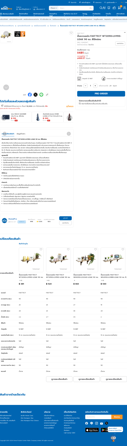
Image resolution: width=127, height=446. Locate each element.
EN (126, 2)
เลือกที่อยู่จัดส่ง (23, 9)
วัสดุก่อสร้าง (107, 19)
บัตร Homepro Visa (27, 418)
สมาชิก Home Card (27, 416)
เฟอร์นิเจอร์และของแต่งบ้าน (31, 19)
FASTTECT (80, 33)
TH (122, 2)
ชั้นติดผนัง (53, 26)
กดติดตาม (22, 222)
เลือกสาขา (39, 9)
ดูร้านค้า (65, 218)
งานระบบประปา (76, 19)
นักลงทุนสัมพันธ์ (69, 421)
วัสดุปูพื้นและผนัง (98, 19)
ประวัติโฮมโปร (68, 416)
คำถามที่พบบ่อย (4, 418)
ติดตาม (117, 417)
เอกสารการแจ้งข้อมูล (50, 423)
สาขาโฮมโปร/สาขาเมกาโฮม (72, 418)
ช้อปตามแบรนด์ (38, 14)
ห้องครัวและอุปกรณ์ (86, 19)
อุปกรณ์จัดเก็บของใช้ (24, 26)
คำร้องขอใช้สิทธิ (49, 428)
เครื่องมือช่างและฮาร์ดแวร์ (119, 19)
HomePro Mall (53, 15)
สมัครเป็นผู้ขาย (84, 2)
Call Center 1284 (69, 433)
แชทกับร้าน (65, 223)
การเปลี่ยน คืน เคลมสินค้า (7, 421)
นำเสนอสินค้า (68, 428)
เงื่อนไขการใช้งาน (49, 416)
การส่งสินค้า (47, 418)
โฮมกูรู (85, 14)
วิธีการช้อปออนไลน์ (5, 416)
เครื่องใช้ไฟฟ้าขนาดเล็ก (15, 19)
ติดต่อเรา (66, 430)
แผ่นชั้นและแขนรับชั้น (40, 26)
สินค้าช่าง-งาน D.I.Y (70, 14)
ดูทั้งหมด (69, 106)
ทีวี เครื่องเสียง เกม (45, 19)
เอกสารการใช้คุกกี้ (49, 425)
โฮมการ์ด (72, 2)
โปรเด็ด (108, 14)
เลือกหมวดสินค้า (8, 14)
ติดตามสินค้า (4, 423)
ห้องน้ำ (68, 19)
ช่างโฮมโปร (96, 14)
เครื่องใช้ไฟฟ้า (4, 19)
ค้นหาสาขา (97, 2)
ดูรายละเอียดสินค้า (59, 379)
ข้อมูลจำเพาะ (21, 134)
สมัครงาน (67, 425)
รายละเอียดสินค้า (8, 134)
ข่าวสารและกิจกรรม (69, 423)
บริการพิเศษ (120, 14)
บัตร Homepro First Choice (30, 421)
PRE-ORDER (101, 93)
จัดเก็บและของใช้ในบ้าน (58, 19)
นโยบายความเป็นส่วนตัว (51, 421)
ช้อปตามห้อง (23, 14)
